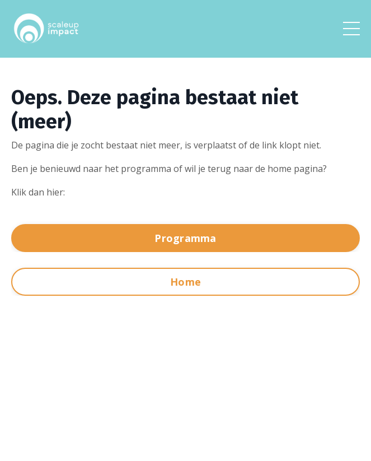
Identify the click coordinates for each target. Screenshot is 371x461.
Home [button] (185, 281)
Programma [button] (185, 238)
